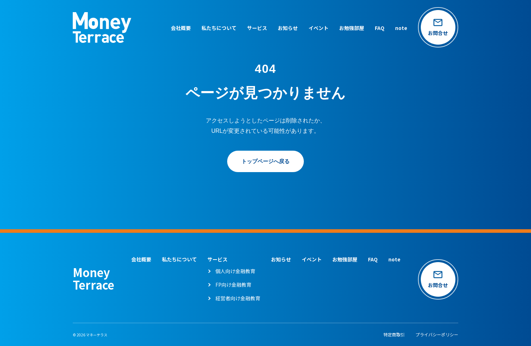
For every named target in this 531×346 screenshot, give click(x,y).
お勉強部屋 (349, 28)
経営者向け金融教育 (236, 298)
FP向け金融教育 (232, 284)
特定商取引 (394, 334)
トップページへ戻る (265, 161)
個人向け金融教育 (234, 271)
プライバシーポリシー (436, 334)
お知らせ (285, 28)
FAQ (377, 28)
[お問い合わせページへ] (436, 28)
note (399, 28)
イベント (316, 28)
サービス (255, 28)
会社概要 (178, 28)
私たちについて (216, 28)
